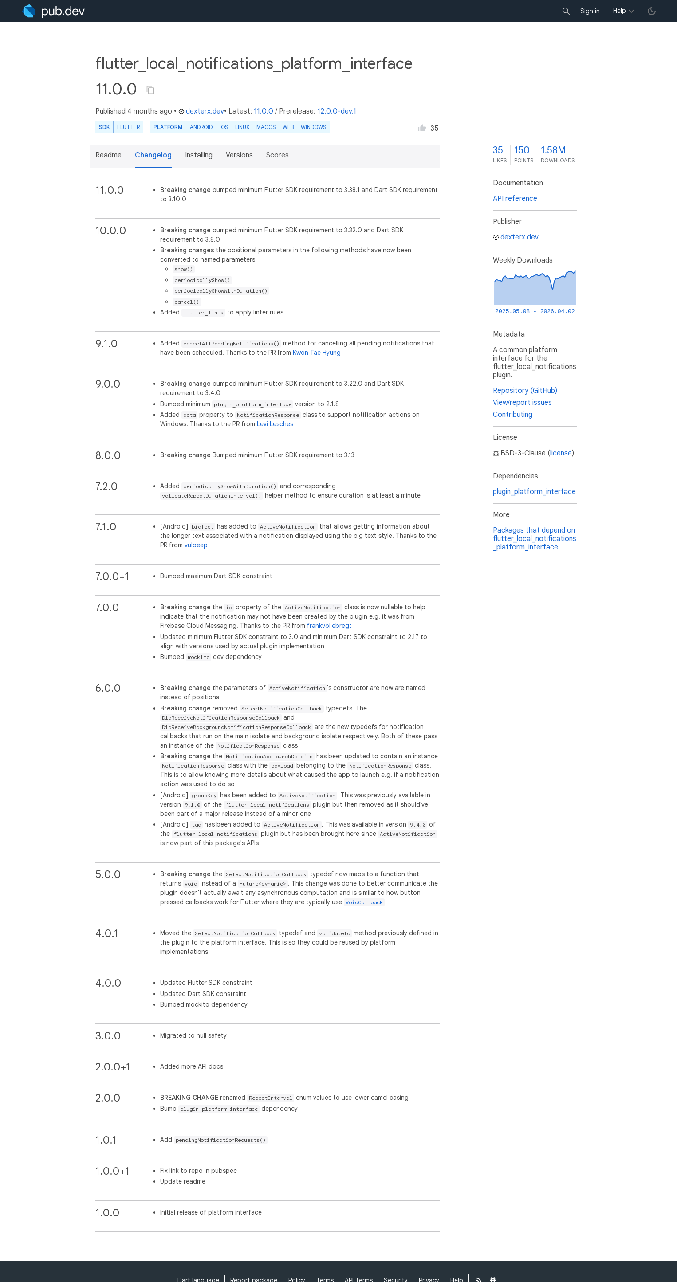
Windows (313, 127)
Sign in (590, 11)
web (288, 127)
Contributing (512, 414)
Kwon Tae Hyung (317, 353)
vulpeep (196, 545)
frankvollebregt (329, 626)
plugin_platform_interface (534, 491)
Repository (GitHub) (525, 390)
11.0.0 (263, 111)
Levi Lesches (275, 424)
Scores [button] (277, 155)
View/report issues (522, 402)
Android (201, 127)
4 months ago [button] (149, 111)
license (561, 453)
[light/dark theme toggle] (651, 11)
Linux (242, 127)
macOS (266, 127)
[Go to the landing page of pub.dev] (53, 11)
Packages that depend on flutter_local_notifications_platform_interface (534, 539)
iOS (224, 127)
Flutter (128, 127)
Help (619, 11)
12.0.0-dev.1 (336, 111)
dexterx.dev (201, 111)
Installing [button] (199, 155)
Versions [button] (239, 155)
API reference (515, 198)
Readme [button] (108, 155)
